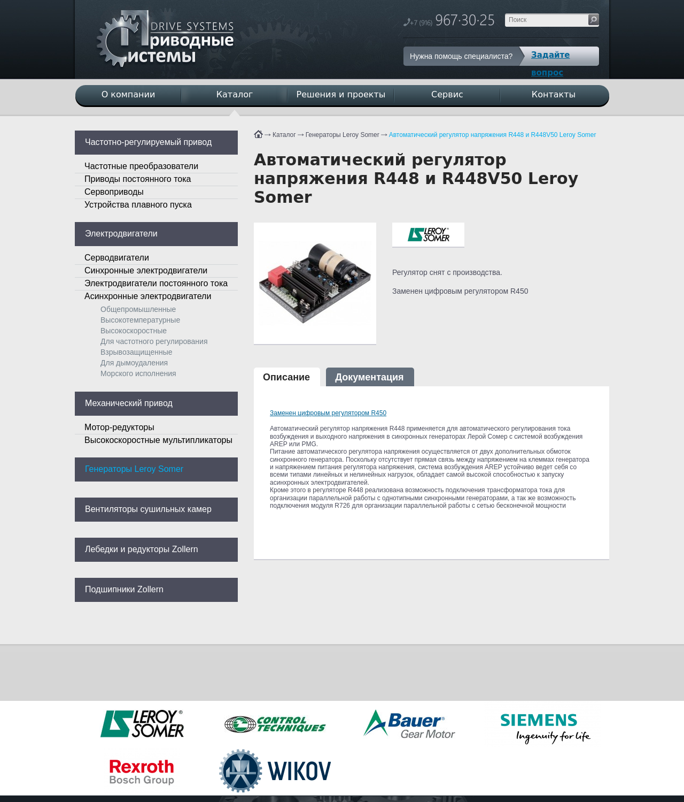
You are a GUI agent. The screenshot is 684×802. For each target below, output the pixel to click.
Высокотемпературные (140, 320)
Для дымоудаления (134, 362)
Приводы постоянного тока (137, 179)
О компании (129, 94)
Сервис (447, 94)
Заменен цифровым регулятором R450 (328, 413)
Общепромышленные (138, 309)
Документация (369, 377)
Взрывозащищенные (136, 352)
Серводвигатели (116, 257)
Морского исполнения (138, 373)
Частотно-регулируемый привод (148, 142)
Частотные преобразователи (141, 166)
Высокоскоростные (133, 330)
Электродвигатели (121, 233)
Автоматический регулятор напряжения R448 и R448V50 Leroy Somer (492, 135)
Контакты (554, 94)
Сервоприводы (114, 191)
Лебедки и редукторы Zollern (141, 549)
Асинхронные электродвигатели (147, 296)
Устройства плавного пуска (138, 204)
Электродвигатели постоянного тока (156, 283)
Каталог (284, 135)
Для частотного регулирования (153, 341)
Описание (286, 377)
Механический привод (129, 403)
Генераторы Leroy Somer (342, 135)
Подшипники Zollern (124, 589)
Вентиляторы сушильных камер (148, 509)
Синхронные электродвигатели (145, 270)
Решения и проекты (341, 94)
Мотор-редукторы (119, 427)
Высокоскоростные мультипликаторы (158, 440)
